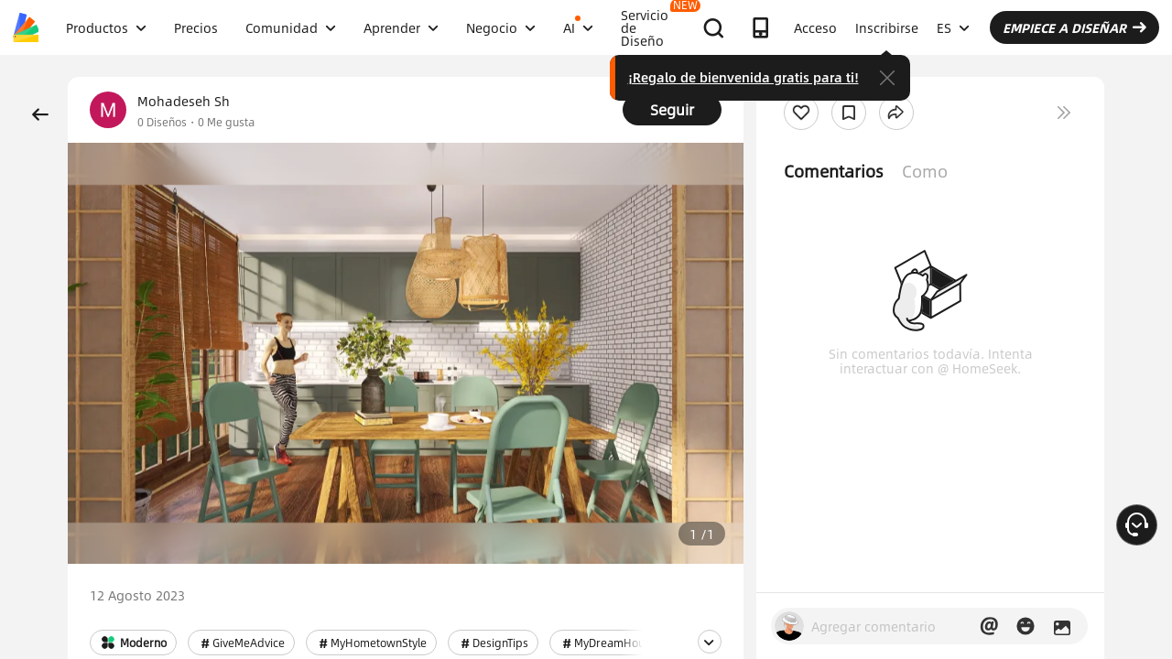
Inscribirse (886, 27)
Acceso (815, 27)
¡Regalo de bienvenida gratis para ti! (743, 77)
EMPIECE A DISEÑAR (1074, 27)
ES (953, 27)
